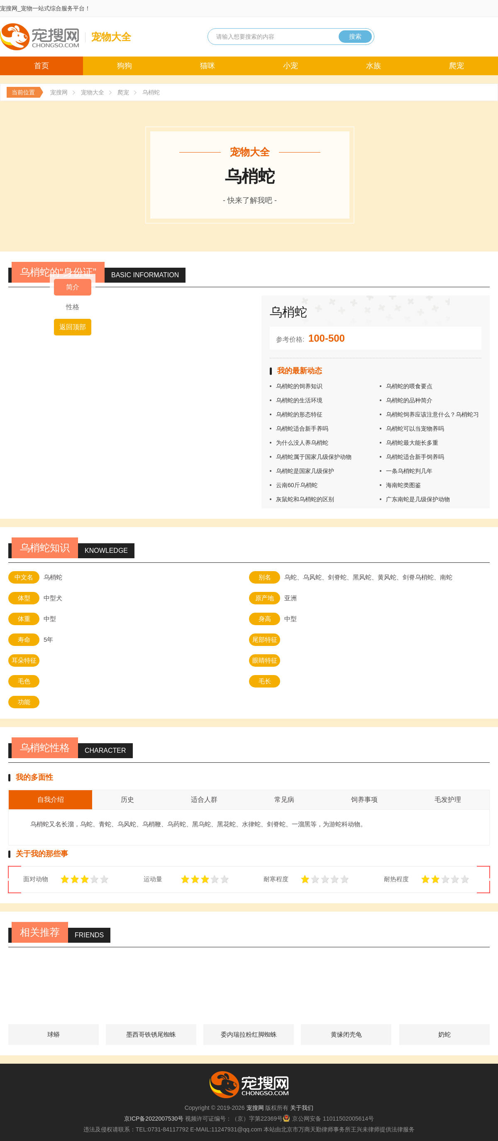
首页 (41, 66)
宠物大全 (92, 92)
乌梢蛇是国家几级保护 (305, 471)
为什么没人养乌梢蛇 (302, 442)
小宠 (290, 66)
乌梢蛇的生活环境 (299, 400)
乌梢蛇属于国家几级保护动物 (314, 456)
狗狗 (124, 66)
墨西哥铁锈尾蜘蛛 (151, 1034)
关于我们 (301, 1107)
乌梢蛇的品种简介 (409, 400)
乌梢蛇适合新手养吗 (302, 428)
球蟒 (53, 1034)
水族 (373, 66)
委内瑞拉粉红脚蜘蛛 (249, 1034)
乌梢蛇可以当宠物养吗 (415, 428)
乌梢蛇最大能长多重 (412, 442)
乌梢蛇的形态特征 (299, 414)
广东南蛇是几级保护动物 (418, 499)
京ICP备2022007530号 (153, 1118)
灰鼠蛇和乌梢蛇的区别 (305, 499)
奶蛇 (444, 1034)
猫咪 (207, 66)
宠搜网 (59, 92)
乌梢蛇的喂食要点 (409, 386)
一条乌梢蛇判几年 (409, 471)
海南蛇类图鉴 (403, 485)
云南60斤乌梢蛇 (296, 485)
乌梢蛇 (151, 92)
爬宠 (456, 66)
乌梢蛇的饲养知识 (299, 386)
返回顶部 (72, 326)
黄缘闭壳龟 (346, 1034)
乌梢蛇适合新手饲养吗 (415, 456)
